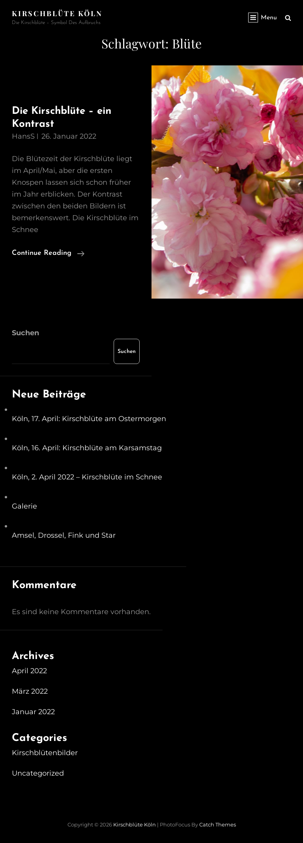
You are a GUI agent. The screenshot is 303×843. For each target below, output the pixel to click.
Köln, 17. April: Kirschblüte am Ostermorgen (89, 418)
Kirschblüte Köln (57, 13)
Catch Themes (217, 824)
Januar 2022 (33, 711)
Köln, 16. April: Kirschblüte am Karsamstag (87, 448)
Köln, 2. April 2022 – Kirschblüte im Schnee (87, 477)
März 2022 (30, 691)
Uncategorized (38, 773)
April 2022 (29, 671)
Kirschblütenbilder (45, 752)
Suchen (25, 333)
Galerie (24, 506)
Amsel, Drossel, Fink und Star (64, 535)
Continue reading (48, 253)
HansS (23, 136)
